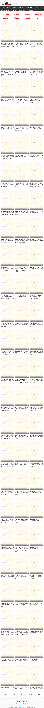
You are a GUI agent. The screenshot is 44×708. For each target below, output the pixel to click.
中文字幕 (24, 7)
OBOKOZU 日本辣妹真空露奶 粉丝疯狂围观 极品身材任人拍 (22, 437)
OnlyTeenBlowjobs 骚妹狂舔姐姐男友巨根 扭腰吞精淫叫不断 (36, 353)
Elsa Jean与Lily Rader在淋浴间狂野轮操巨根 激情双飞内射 (7, 549)
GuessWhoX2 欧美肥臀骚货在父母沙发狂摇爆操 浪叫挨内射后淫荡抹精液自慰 (22, 241)
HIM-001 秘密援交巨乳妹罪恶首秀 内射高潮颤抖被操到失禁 (36, 129)
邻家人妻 (14, 10)
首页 (5, 695)
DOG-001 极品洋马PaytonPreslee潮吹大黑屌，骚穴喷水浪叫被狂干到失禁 (7, 297)
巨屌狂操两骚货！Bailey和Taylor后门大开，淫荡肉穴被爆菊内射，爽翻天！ (36, 297)
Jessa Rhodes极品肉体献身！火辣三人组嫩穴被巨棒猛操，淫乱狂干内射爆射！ (7, 633)
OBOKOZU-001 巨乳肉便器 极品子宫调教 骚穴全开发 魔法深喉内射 (36, 409)
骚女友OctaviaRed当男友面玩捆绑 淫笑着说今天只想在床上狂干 (22, 409)
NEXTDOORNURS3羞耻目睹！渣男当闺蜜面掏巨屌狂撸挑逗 (21, 521)
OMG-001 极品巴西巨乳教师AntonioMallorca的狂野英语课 (21, 353)
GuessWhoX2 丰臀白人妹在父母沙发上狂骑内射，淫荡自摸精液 (22, 213)
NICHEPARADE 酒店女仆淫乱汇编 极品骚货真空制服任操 (36, 493)
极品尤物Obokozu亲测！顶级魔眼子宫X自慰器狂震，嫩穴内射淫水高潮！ (21, 101)
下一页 (30, 695)
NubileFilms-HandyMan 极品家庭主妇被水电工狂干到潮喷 (7, 605)
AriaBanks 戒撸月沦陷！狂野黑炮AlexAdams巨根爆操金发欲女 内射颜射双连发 (21, 633)
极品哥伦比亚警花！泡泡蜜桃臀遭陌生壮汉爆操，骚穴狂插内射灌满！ (21, 129)
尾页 (39, 695)
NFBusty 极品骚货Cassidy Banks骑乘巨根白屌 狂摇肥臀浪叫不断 (7, 521)
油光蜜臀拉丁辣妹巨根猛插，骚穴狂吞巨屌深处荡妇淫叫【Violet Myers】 (7, 437)
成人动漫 (35, 7)
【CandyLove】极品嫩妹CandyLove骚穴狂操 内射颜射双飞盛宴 (36, 381)
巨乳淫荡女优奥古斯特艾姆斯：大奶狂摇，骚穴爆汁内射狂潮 (36, 465)
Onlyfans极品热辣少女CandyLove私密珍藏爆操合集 (21, 73)
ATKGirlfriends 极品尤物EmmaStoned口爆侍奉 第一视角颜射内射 (7, 185)
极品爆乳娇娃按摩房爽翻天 (7, 687)
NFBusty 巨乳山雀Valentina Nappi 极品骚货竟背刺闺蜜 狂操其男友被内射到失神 (21, 493)
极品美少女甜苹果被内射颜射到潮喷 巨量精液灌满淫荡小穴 (7, 577)
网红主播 (30, 7)
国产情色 (8, 7)
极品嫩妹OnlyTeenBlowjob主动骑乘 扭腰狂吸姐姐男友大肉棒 (22, 45)
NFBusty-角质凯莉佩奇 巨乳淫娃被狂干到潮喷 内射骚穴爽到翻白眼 (7, 493)
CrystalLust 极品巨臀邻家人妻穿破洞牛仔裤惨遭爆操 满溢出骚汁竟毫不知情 (36, 185)
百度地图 (23, 707)
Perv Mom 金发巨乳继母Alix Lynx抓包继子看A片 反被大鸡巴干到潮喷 (7, 353)
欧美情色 (41, 7)
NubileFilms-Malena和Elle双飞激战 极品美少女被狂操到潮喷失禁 (36, 577)
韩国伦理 (19, 10)
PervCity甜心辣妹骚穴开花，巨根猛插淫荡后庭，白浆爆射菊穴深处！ (7, 325)
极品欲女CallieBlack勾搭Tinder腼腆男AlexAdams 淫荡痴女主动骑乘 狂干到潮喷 (22, 381)
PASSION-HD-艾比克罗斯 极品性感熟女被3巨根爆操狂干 (21, 185)
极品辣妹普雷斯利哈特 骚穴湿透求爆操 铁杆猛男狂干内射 (22, 577)
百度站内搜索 (17, 707)
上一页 (13, 695)
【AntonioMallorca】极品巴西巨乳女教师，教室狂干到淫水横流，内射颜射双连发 (7, 45)
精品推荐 (31, 10)
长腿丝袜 (8, 10)
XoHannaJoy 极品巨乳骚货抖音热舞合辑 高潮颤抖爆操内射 (7, 661)
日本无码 (14, 7)
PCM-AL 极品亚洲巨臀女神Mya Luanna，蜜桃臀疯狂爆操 (36, 325)
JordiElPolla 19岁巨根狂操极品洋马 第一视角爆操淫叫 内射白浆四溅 (7, 241)
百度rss (28, 707)
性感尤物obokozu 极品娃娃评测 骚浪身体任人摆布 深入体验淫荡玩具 (36, 73)
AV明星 (19, 7)
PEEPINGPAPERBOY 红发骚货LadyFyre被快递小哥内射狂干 (36, 269)
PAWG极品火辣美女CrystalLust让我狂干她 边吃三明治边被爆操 (7, 269)
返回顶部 (25, 701)
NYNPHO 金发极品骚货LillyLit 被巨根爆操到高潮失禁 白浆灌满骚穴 (36, 45)
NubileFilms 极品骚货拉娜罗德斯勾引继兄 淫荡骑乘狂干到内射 (36, 689)
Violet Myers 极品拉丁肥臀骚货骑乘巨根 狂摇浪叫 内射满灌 (36, 101)
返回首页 (3, 7)
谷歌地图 (11, 707)
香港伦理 (25, 10)
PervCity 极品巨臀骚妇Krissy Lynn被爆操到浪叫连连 (21, 297)
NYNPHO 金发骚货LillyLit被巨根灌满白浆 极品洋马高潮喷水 (7, 381)
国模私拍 (3, 10)
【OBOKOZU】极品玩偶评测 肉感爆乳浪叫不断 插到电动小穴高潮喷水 (7, 409)
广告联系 (32, 707)
